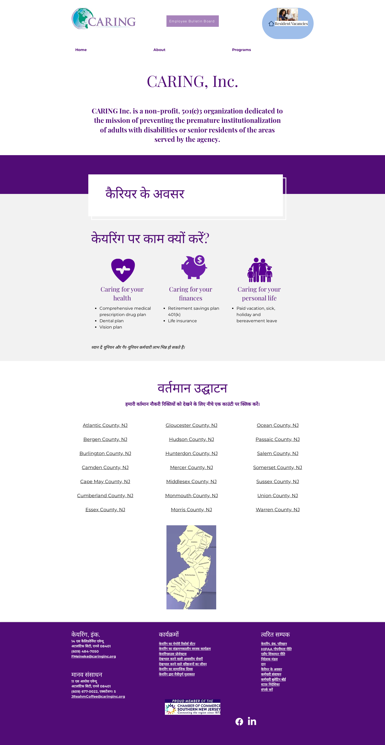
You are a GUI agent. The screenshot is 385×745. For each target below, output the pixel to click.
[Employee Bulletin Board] (192, 21)
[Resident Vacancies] (288, 23)
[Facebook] (239, 722)
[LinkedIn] (252, 722)
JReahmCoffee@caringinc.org (98, 696)
